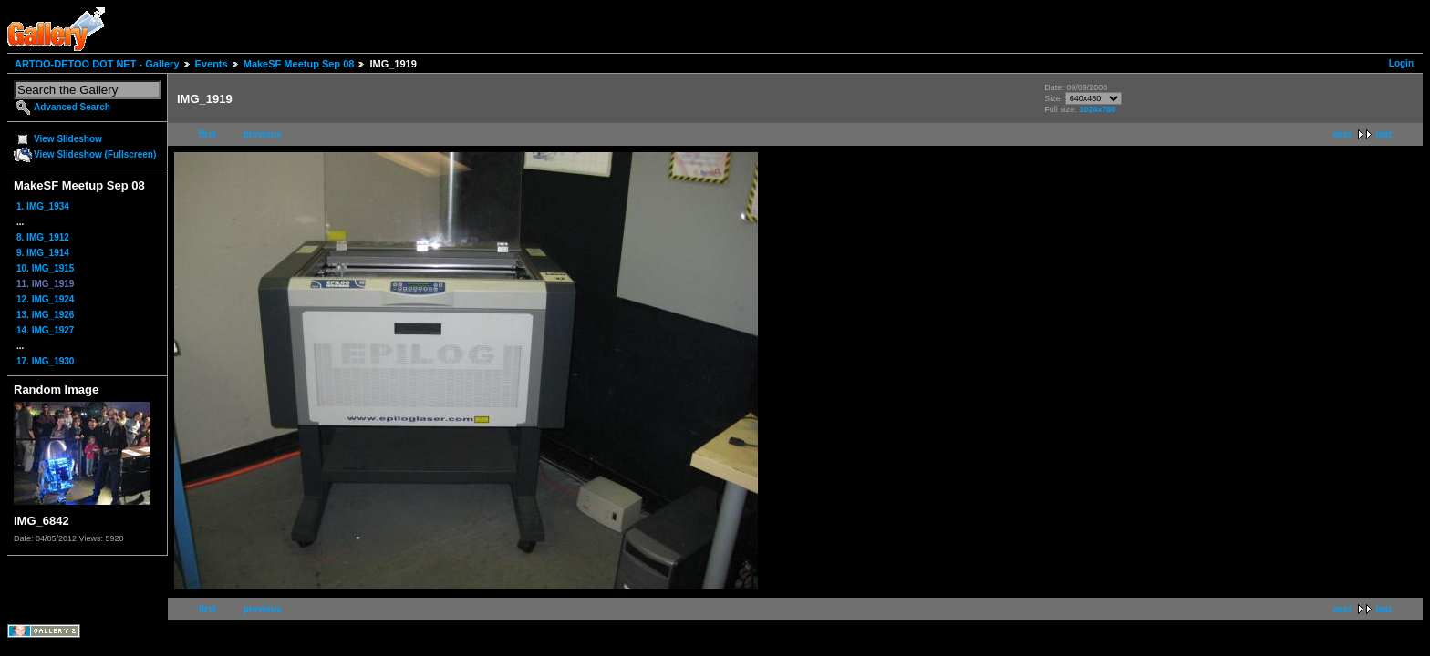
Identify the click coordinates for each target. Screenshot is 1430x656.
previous (263, 134)
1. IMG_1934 (42, 206)
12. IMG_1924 (45, 299)
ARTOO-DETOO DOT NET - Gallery (97, 63)
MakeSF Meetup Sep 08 (299, 63)
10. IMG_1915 (45, 268)
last (1384, 134)
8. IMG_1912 (42, 237)
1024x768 (1097, 109)
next (1342, 134)
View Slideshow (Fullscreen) (95, 154)
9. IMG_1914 (42, 253)
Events (211, 63)
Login (1401, 63)
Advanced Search (72, 107)
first (207, 134)
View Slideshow (68, 139)
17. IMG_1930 (45, 361)
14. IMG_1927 (45, 330)
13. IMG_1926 (45, 315)
